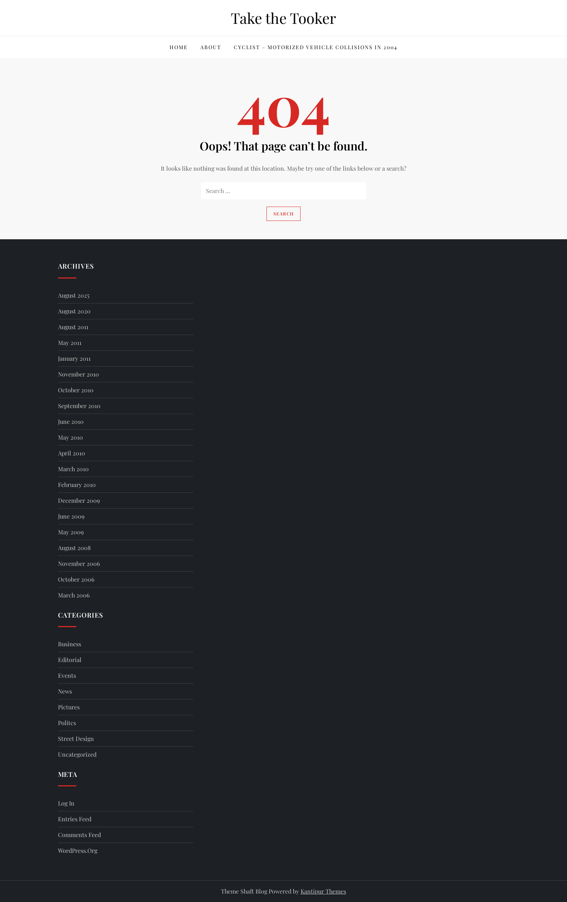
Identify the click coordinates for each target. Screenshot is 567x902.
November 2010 (78, 374)
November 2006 (79, 563)
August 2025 (74, 295)
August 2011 (73, 327)
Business (69, 644)
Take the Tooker (283, 18)
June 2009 (71, 516)
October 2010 (76, 390)
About (210, 47)
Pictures (69, 707)
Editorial (69, 659)
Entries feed (74, 819)
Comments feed (79, 835)
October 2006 (76, 579)
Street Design (76, 738)
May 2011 (69, 342)
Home (179, 47)
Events (67, 675)
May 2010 (70, 437)
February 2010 (77, 484)
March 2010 (73, 469)
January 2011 (74, 358)
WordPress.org (77, 850)
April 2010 (71, 453)
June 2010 (71, 421)
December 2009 (79, 500)
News (65, 691)
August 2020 (74, 311)
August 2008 (74, 548)
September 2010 (79, 406)
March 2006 (74, 595)
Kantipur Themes (323, 891)
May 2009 (71, 532)
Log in (66, 803)
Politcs (67, 723)
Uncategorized (77, 754)
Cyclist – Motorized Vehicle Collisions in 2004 (315, 47)
